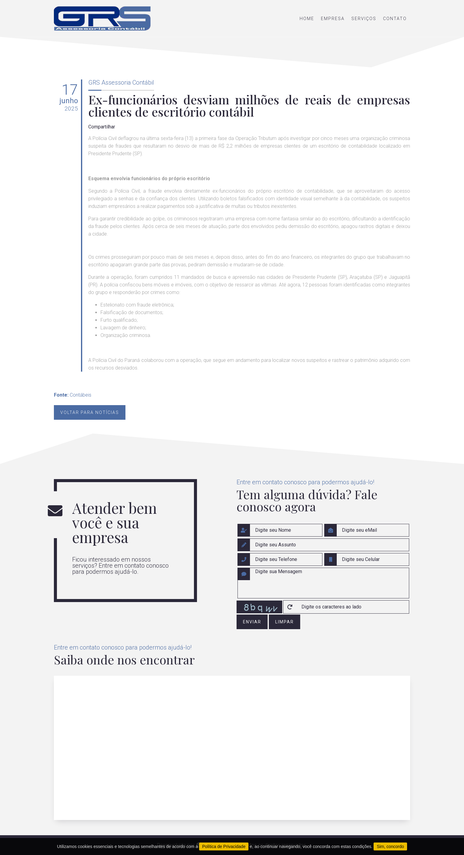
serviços (363, 18)
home (307, 18)
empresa (333, 18)
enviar (252, 621)
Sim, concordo (390, 846)
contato (395, 18)
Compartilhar (101, 127)
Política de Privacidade (223, 846)
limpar (284, 621)
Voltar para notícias (89, 412)
